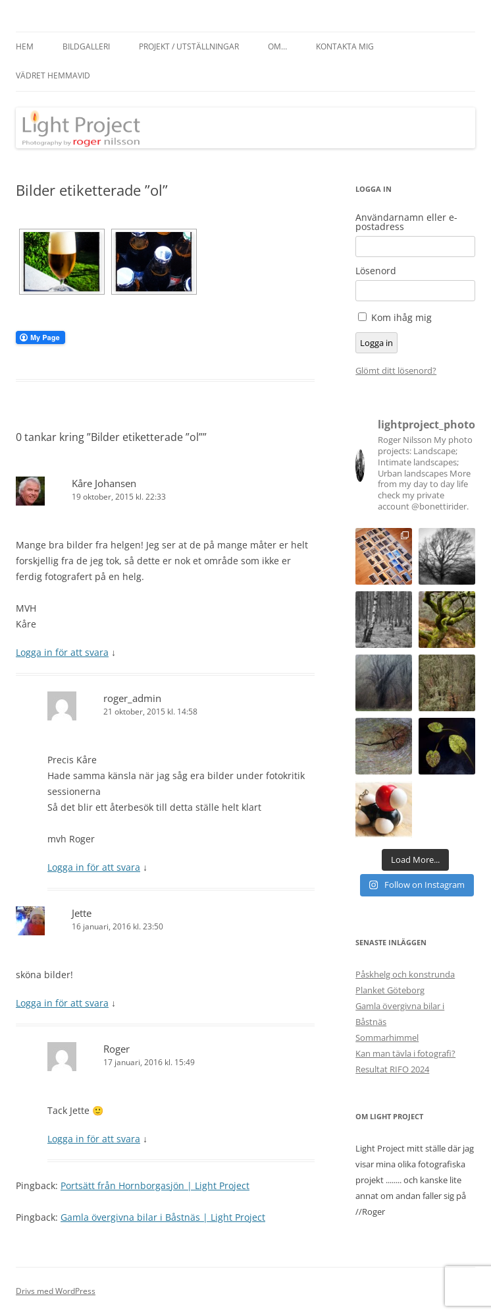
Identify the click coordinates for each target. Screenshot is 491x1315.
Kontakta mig (345, 46)
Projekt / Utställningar (189, 46)
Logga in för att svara (62, 652)
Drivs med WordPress (55, 1291)
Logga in (376, 343)
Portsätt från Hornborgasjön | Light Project (155, 1185)
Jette (81, 913)
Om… (277, 46)
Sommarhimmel (387, 1037)
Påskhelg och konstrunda (405, 974)
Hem (25, 46)
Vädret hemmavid (53, 75)
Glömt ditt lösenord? (395, 370)
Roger (116, 1048)
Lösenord (375, 271)
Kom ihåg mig (401, 317)
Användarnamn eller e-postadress (406, 222)
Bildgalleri (86, 46)
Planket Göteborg (390, 990)
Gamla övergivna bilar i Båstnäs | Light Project (163, 1217)
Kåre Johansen (104, 483)
